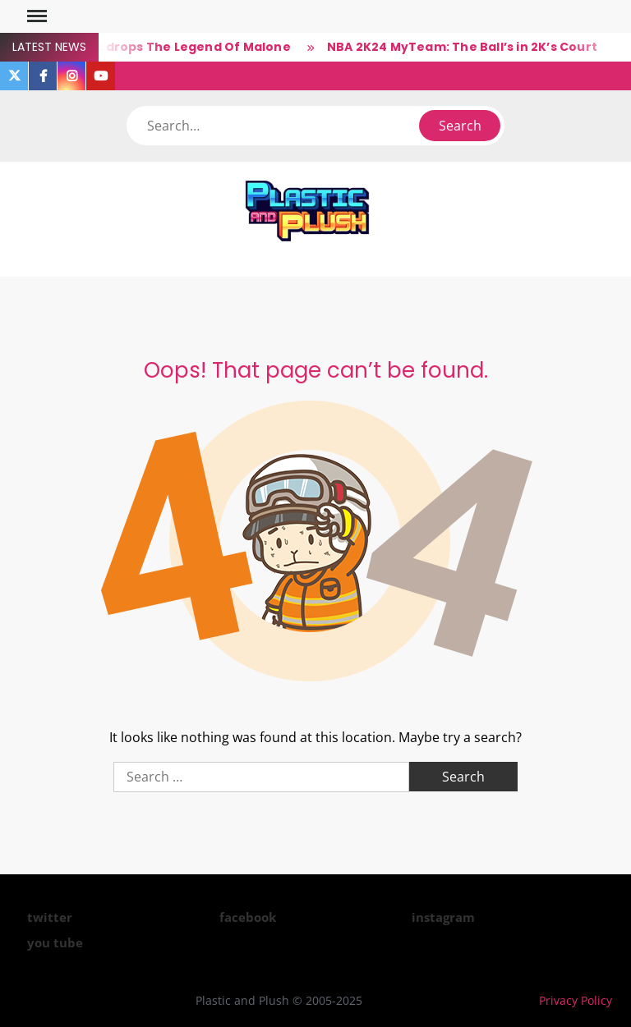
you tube (55, 942)
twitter (49, 917)
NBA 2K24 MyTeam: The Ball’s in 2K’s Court (462, 47)
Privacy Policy (575, 1000)
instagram (443, 917)
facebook (247, 917)
